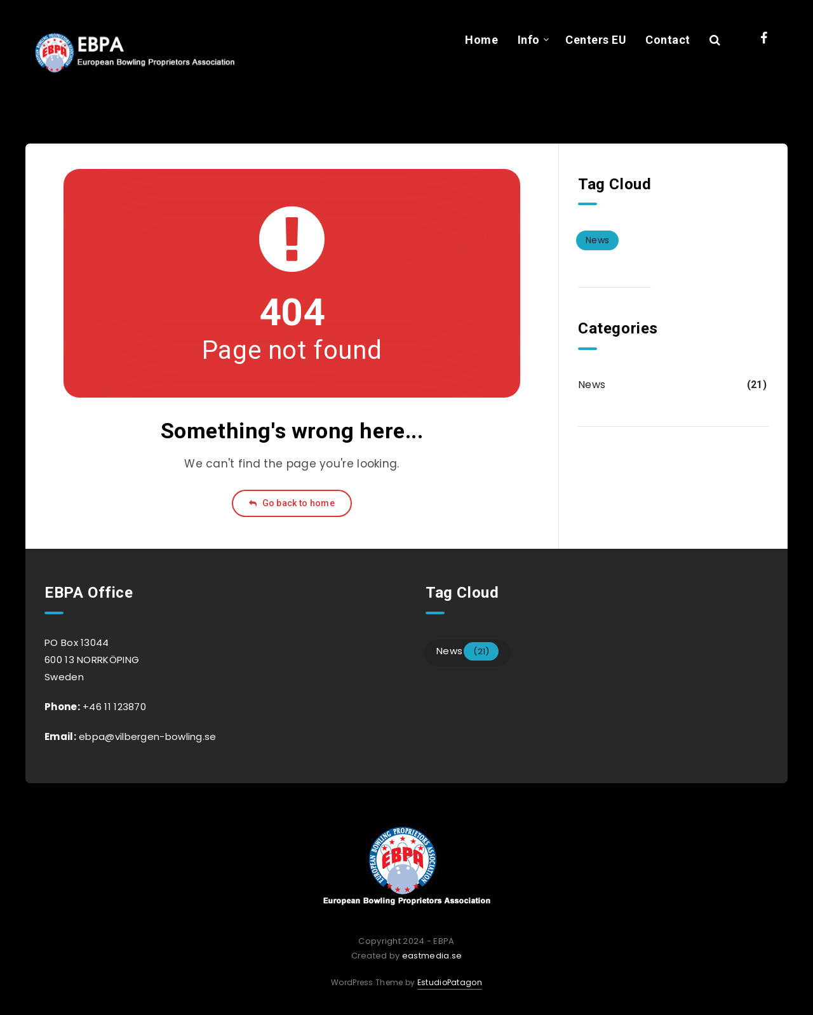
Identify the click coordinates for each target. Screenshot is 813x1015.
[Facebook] (763, 38)
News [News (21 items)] (597, 240)
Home (481, 39)
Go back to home (292, 503)
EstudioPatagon (449, 982)
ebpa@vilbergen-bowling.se (146, 736)
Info (529, 39)
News (591, 384)
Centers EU (595, 39)
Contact (667, 39)
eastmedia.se (432, 956)
